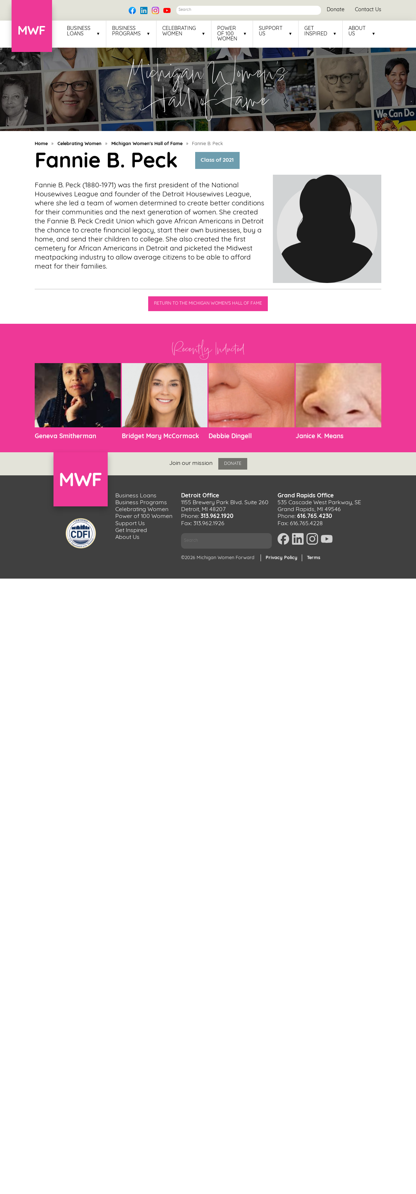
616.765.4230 (314, 516)
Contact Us (368, 10)
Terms (313, 557)
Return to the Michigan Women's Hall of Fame (208, 303)
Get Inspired (315, 31)
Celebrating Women (179, 31)
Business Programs (126, 31)
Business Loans (78, 31)
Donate (335, 10)
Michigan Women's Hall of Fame (147, 143)
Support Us (271, 31)
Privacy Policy (281, 557)
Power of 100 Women (227, 34)
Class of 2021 (217, 161)
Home (41, 143)
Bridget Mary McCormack (160, 436)
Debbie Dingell (230, 436)
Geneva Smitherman (65, 436)
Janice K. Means (319, 436)
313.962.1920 (217, 516)
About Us (357, 31)
